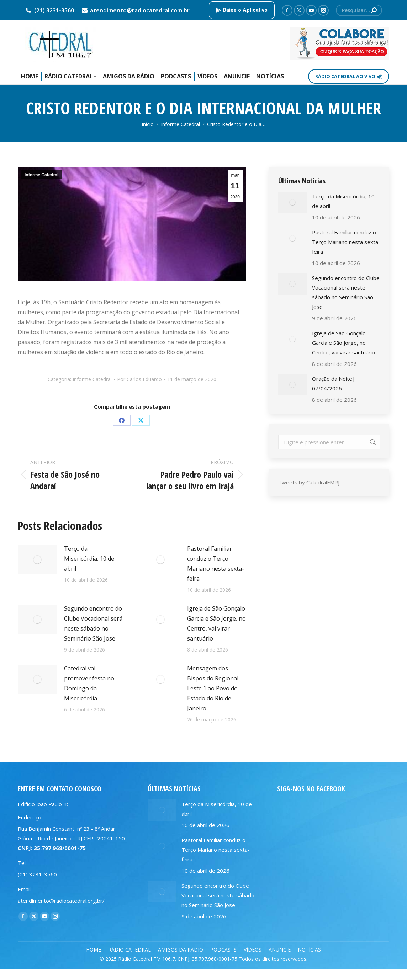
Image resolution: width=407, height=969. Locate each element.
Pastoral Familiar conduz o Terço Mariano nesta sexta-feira (215, 563)
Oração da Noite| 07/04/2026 (333, 383)
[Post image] (37, 559)
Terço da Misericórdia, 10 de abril (89, 558)
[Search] (359, 10)
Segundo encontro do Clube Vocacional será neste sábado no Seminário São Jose (93, 623)
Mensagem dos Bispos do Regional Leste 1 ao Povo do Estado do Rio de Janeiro (212, 688)
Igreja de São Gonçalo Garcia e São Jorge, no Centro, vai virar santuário (216, 623)
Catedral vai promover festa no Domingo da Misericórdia (89, 683)
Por (139, 379)
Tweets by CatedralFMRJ (308, 482)
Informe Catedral (41, 174)
